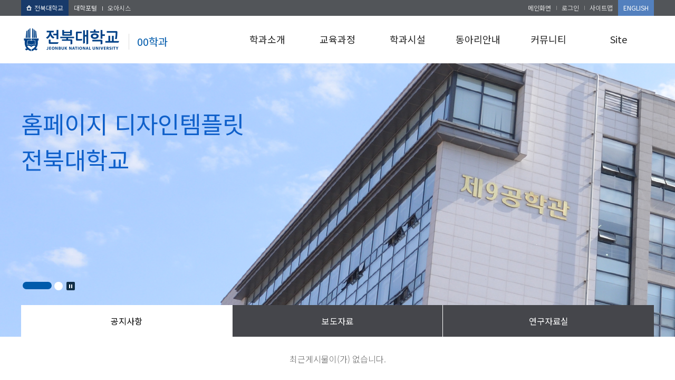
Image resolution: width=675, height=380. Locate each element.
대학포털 (85, 7)
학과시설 (408, 39)
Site (618, 39)
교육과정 (337, 39)
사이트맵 (601, 7)
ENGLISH (636, 7)
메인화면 (539, 7)
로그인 (570, 7)
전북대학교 (44, 7)
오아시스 (119, 7)
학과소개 (267, 39)
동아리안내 (478, 39)
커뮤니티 (548, 39)
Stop (70, 286)
